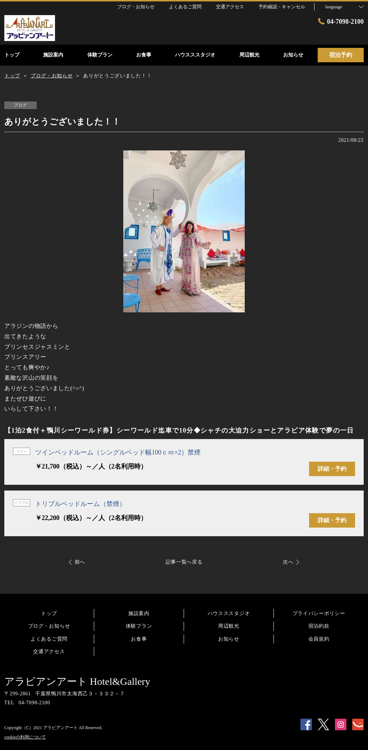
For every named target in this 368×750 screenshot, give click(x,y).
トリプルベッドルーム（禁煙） (80, 503)
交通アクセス (49, 651)
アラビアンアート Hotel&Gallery (77, 681)
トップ (49, 613)
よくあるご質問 (49, 639)
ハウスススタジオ (229, 613)
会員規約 (319, 639)
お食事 (139, 639)
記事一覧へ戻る (184, 562)
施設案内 (139, 613)
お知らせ (228, 639)
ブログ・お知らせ (49, 626)
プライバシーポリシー (319, 613)
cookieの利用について (25, 737)
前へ (80, 562)
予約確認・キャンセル (281, 6)
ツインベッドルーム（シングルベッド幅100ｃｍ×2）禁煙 (118, 452)
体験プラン (139, 626)
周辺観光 (228, 626)
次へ (288, 562)
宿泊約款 (319, 626)
